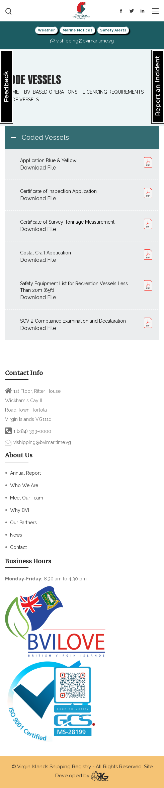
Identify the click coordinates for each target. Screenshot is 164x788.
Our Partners (23, 522)
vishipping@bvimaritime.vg (42, 442)
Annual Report (25, 473)
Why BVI (19, 510)
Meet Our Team (26, 497)
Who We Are (24, 485)
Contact (18, 547)
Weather (46, 30)
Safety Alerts (113, 30)
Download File (38, 167)
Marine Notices (77, 30)
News (16, 535)
